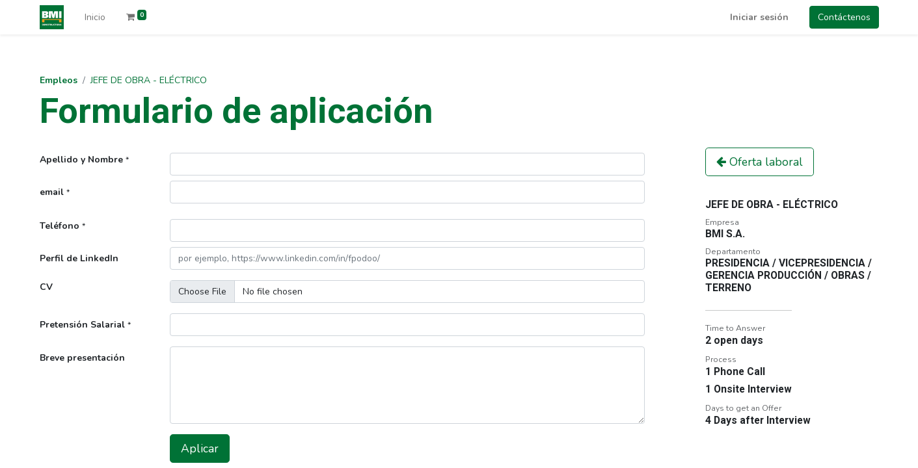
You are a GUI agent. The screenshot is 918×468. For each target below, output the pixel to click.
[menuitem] (95, 17)
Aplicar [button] (200, 448)
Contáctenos (844, 17)
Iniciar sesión (759, 17)
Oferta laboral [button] (759, 162)
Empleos (58, 80)
